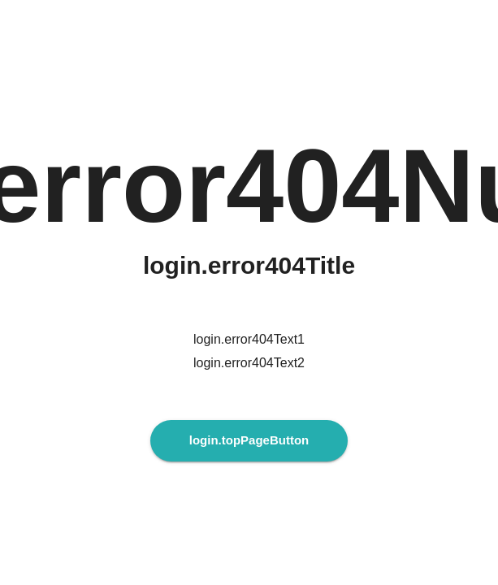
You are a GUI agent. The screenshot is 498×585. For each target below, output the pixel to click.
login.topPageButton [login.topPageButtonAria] (249, 440)
